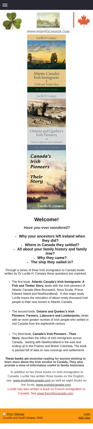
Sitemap (19, 414)
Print (8, 414)
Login (87, 414)
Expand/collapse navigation (46, 5)
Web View (84, 417)
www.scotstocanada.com (53, 385)
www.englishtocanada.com (32, 380)
